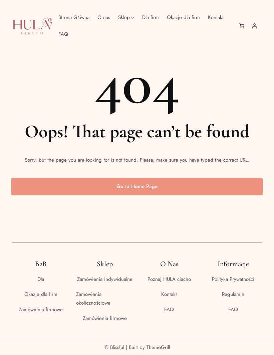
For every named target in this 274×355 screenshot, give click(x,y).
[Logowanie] (254, 26)
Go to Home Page (137, 186)
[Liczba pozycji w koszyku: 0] (241, 26)
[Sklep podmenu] (132, 17)
